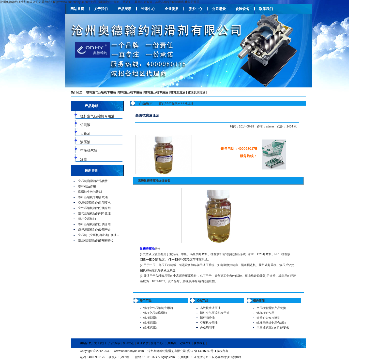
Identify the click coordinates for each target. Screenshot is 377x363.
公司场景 (219, 9)
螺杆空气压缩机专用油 (101, 92)
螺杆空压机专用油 (130, 92)
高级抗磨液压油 (210, 308)
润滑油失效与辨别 (90, 192)
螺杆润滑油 (177, 92)
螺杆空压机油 (87, 219)
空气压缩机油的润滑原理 (94, 213)
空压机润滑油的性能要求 (94, 202)
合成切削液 (207, 327)
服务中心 (195, 9)
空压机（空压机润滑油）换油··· (98, 235)
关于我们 (101, 9)
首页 (162, 103)
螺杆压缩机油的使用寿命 (94, 229)
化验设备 (242, 9)
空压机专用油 (209, 322)
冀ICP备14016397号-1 (201, 351)
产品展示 (124, 9)
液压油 (189, 103)
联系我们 (266, 9)
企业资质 (172, 9)
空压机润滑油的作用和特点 (96, 240)
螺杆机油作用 (87, 186)
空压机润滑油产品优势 (93, 181)
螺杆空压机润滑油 (155, 313)
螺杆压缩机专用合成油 (93, 197)
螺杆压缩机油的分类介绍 (94, 224)
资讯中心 (148, 9)
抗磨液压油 (147, 249)
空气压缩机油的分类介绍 (94, 208)
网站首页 (77, 9)
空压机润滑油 (196, 92)
